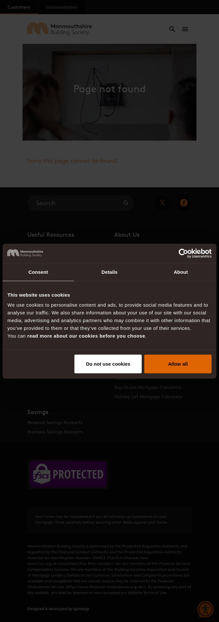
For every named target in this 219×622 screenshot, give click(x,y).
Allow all (178, 364)
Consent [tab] (38, 271)
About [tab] (181, 271)
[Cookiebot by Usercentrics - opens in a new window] (183, 253)
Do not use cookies (108, 364)
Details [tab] (109, 271)
